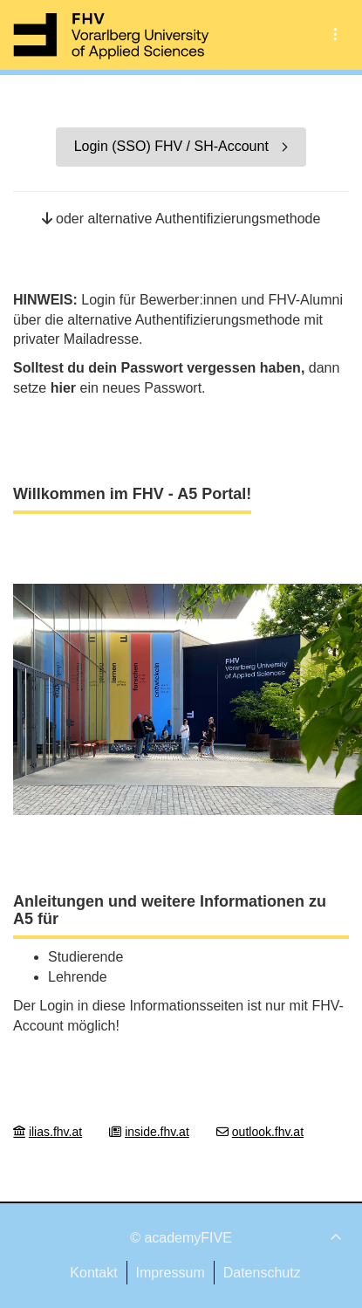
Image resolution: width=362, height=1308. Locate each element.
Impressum (170, 1272)
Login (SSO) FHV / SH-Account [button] (181, 146)
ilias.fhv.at (55, 1132)
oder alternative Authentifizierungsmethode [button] (181, 218)
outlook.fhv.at (268, 1132)
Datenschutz (262, 1272)
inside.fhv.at (157, 1132)
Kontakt (93, 1272)
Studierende (85, 956)
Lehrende (77, 976)
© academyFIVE (181, 1237)
